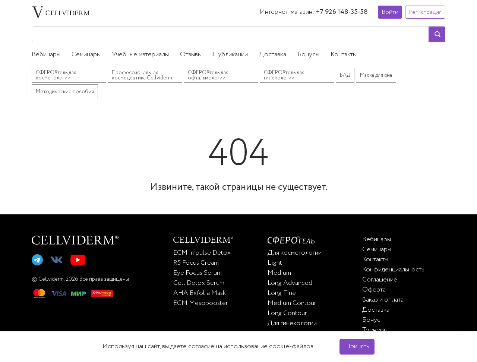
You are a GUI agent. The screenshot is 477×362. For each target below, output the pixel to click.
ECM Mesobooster (200, 303)
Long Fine (282, 293)
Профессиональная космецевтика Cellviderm (142, 75)
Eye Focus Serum (197, 273)
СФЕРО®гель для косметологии (56, 75)
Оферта (374, 290)
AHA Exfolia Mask (199, 293)
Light (275, 263)
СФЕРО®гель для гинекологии (284, 75)
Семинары (86, 54)
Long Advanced (290, 283)
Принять (357, 346)
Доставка (272, 54)
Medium (279, 273)
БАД (345, 75)
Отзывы (191, 54)
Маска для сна (376, 75)
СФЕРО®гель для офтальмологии (208, 75)
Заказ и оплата (383, 300)
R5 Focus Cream (196, 263)
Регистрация (425, 12)
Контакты (344, 54)
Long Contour (287, 313)
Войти (390, 12)
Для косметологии (295, 253)
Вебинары (46, 54)
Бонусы (308, 54)
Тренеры (375, 330)
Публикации (230, 54)
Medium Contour (292, 303)
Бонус (371, 320)
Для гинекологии (292, 323)
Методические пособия (65, 91)
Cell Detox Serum (198, 283)
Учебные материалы (140, 54)
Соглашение (379, 279)
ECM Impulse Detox (202, 253)
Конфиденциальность (393, 269)
